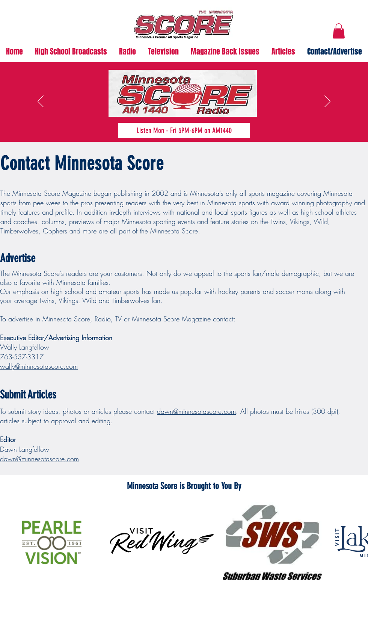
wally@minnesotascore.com (39, 366)
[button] (338, 31)
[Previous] (41, 101)
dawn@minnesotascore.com (196, 411)
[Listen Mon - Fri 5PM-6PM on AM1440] (184, 130)
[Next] (327, 101)
